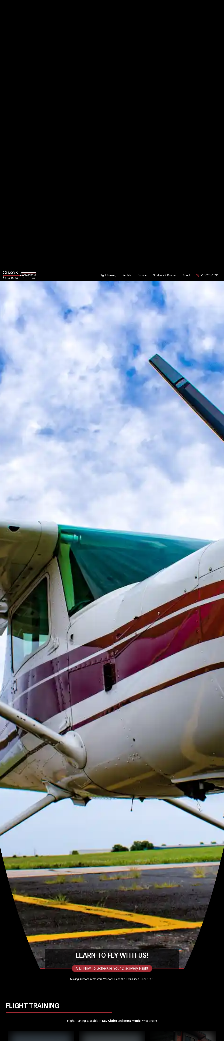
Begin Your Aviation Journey (41, 216)
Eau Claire (109, 149)
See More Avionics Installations (202, 778)
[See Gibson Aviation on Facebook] (43, 1026)
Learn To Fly (111, 214)
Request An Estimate (163, 798)
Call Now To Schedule (165, 284)
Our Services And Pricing (60, 820)
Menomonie (132, 149)
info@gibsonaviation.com (131, 1024)
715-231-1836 (125, 1018)
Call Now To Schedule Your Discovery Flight (112, 97)
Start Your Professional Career (59, 284)
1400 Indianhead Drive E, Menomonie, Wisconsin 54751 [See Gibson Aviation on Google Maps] (192, 1025)
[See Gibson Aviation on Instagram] (49, 1026)
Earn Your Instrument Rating (183, 216)
